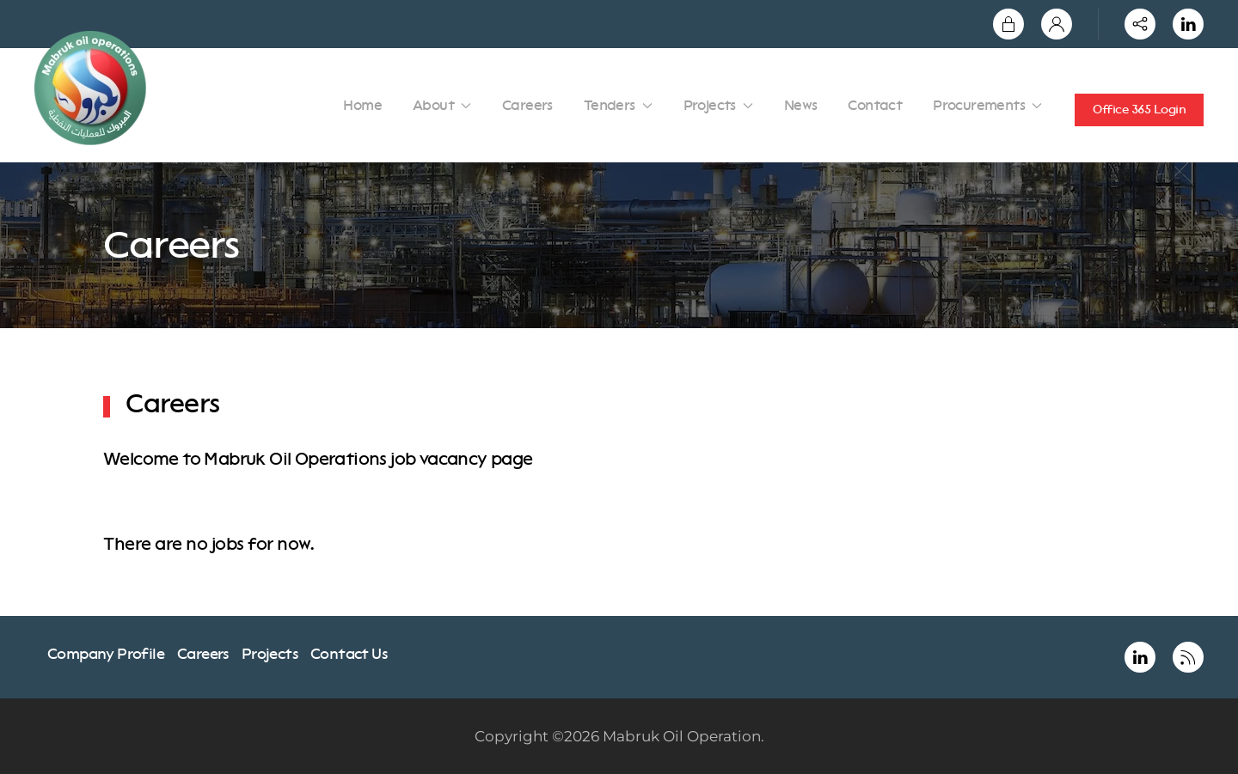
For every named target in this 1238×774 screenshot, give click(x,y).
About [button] (442, 105)
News (801, 105)
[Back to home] (93, 88)
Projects (269, 653)
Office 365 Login (1139, 109)
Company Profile (105, 653)
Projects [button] (718, 105)
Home (362, 105)
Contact (875, 105)
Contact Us (348, 653)
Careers (527, 105)
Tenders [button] (618, 105)
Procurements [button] (987, 105)
